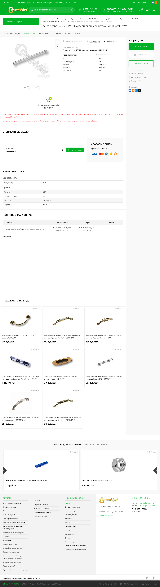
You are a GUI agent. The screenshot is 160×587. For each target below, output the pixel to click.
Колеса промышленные (11, 551)
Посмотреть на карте (106, 515)
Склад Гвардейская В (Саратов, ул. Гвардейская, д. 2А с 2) (24, 228)
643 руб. (63, 424)
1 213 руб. (21, 383)
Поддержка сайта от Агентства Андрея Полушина (21, 577)
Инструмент (7, 510)
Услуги (67, 522)
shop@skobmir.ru (146, 502)
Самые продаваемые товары (67, 444)
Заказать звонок (89, 11)
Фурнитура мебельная (10, 518)
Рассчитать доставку (138, 77)
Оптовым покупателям (24, 3)
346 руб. (21, 342)
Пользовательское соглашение (75, 549)
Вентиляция (7, 540)
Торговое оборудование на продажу (15, 569)
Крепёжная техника (9, 506)
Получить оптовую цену (141, 65)
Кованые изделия (9, 514)
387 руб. (105, 383)
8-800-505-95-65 (28, 584)
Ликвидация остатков (10, 543)
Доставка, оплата (62, 3)
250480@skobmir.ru (147, 505)
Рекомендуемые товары (42, 512)
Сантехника (6, 536)
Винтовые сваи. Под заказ (12, 561)
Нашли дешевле (136, 74)
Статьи (67, 529)
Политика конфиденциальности (75, 545)
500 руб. (105, 342)
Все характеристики (103, 55)
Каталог (6, 3)
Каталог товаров (20, 21)
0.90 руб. (127, 485)
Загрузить (102, 64)
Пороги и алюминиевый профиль (14, 522)
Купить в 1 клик (141, 55)
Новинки (37, 500)
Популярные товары (41, 504)
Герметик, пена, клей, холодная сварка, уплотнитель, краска (13, 556)
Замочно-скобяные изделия (12, 502)
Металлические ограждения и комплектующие (13, 527)
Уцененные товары (40, 515)
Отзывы (68, 537)
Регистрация (141, 2)
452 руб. (63, 342)
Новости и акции (44, 3)
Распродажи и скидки (41, 508)
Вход (133, 2)
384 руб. (21, 424)
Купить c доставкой (75, 150)
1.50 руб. (88, 485)
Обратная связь (11, 584)
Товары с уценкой (9, 565)
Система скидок (70, 541)
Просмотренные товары (96, 444)
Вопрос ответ (69, 533)
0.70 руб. (11, 485)
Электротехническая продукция (13, 532)
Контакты (68, 518)
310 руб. (63, 383)
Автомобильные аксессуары (12, 547)
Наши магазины (70, 526)
